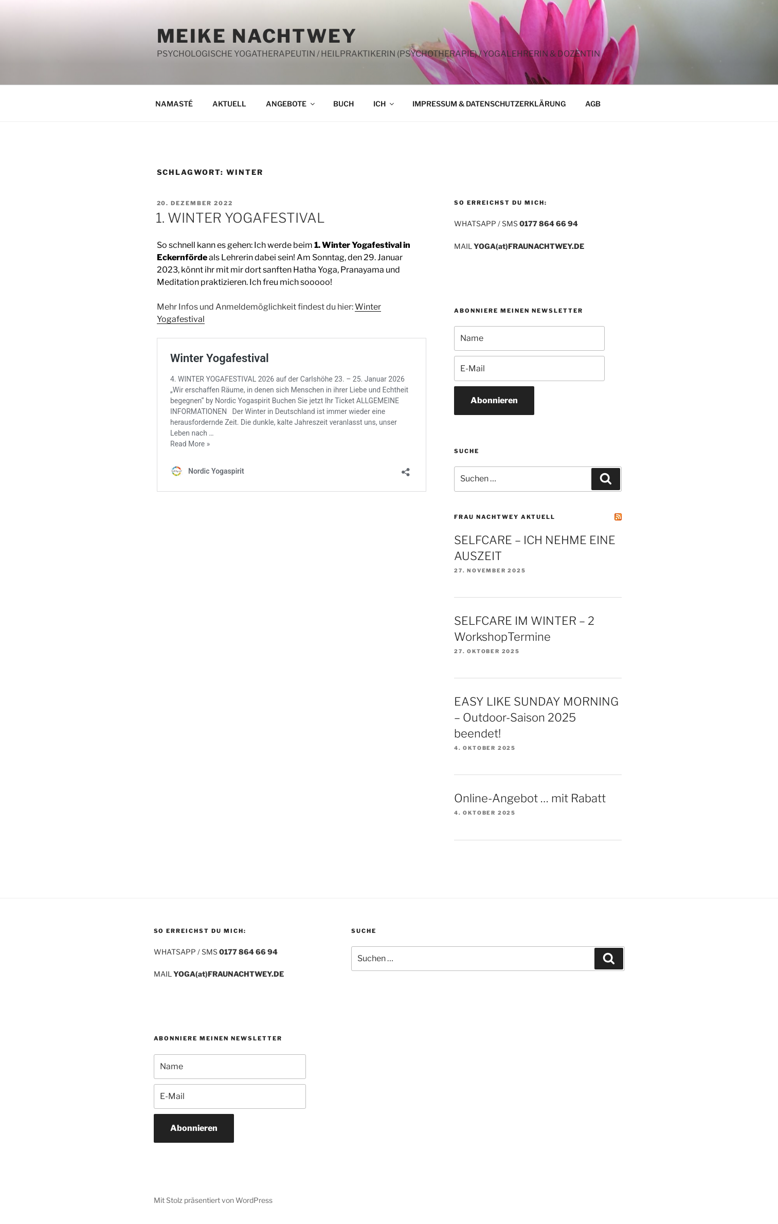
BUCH (343, 103)
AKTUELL (229, 103)
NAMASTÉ (174, 103)
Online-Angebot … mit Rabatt (530, 798)
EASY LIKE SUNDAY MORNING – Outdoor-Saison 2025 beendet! (536, 717)
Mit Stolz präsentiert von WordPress (213, 1200)
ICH (384, 103)
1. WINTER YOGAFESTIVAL (240, 218)
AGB (593, 103)
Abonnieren (494, 400)
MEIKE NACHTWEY (257, 36)
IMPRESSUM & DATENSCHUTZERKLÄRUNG (489, 103)
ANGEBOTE (291, 103)
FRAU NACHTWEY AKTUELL (504, 516)
